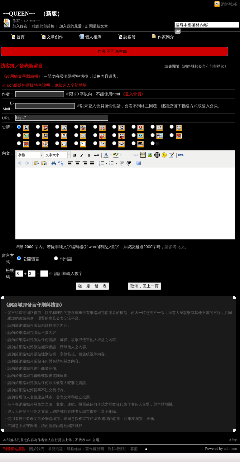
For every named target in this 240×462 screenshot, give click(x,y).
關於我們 (36, 449)
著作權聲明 (94, 449)
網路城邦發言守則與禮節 (203, 66)
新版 (51, 14)
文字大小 (52, 155)
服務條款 (74, 449)
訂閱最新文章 (96, 26)
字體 (21, 155)
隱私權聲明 (117, 449)
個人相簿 (93, 37)
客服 (134, 449)
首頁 (21, 37)
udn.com (230, 448)
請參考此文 (175, 246)
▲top (232, 439)
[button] (30, 155)
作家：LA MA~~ (26, 21)
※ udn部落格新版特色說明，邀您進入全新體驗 (44, 85)
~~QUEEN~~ (19, 14)
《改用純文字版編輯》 (22, 76)
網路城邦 (229, 4)
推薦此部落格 (43, 26)
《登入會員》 (133, 94)
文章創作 (55, 37)
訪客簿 (129, 37)
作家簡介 (166, 37)
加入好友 (19, 26)
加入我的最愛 (70, 26)
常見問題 (55, 449)
